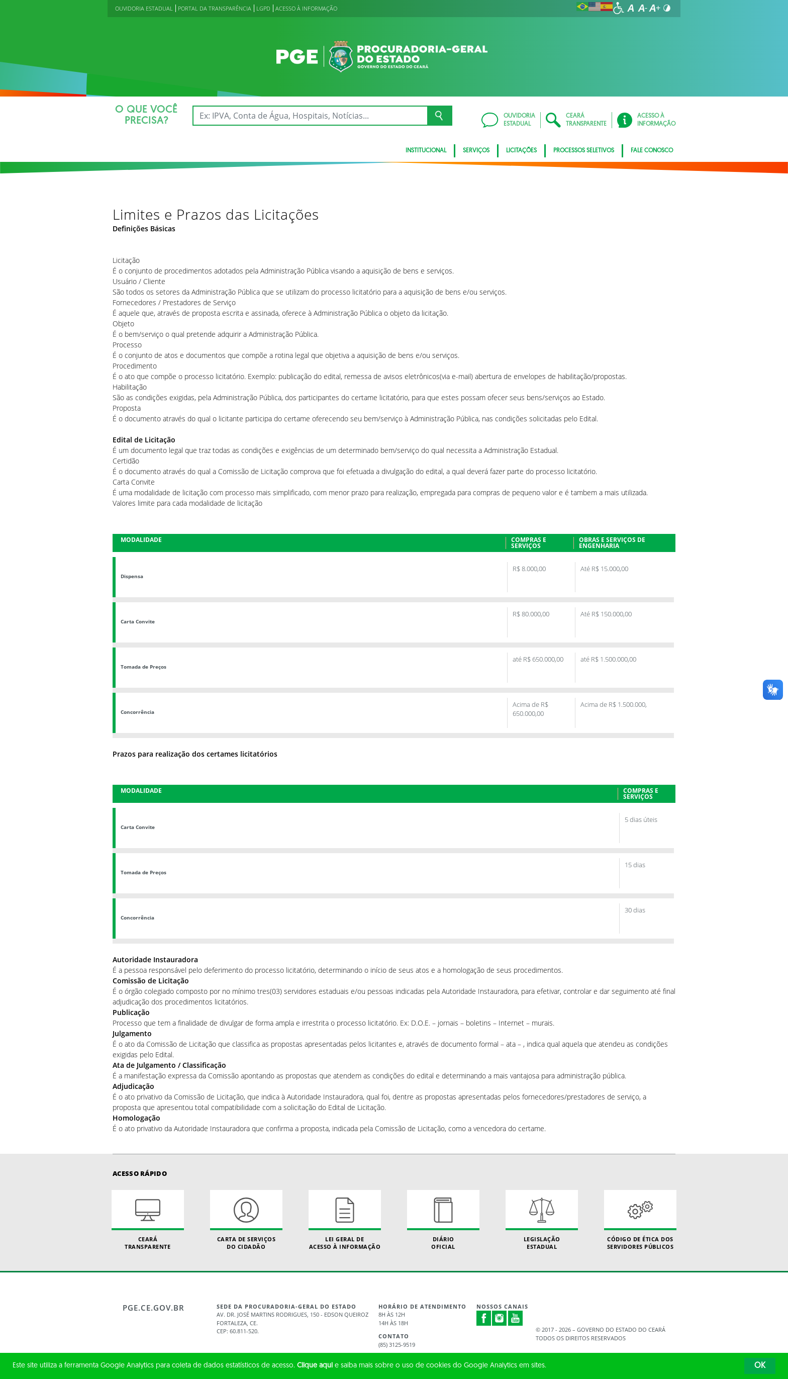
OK (759, 1366)
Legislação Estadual (542, 1220)
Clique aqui (315, 1365)
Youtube (515, 1318)
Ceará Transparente (148, 1220)
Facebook (483, 1318)
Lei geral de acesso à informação (345, 1220)
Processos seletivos (583, 151)
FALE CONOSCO (652, 151)
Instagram (499, 1318)
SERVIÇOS (476, 151)
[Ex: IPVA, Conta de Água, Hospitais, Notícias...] (309, 116)
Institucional (426, 151)
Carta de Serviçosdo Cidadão (246, 1220)
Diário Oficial (443, 1220)
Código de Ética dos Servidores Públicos (640, 1220)
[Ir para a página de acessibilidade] (619, 8)
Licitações (521, 151)
